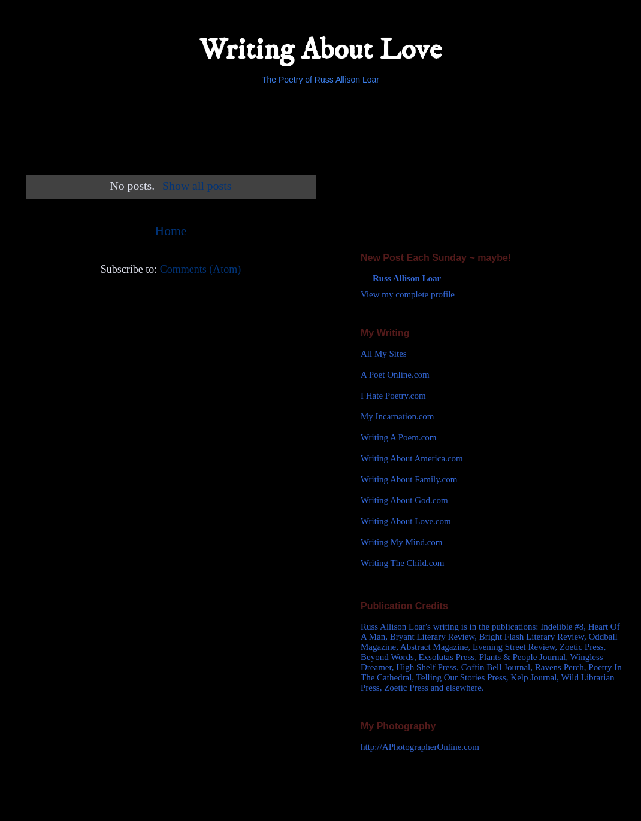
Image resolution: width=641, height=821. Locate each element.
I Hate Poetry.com (393, 395)
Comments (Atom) (200, 269)
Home (171, 231)
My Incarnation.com (397, 416)
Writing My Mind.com (401, 542)
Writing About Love (320, 50)
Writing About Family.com (409, 479)
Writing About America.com (412, 458)
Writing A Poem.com (398, 437)
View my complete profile (408, 294)
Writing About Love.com (406, 521)
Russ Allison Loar (407, 278)
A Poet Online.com (395, 374)
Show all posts (196, 185)
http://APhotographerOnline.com (420, 747)
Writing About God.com (404, 500)
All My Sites (384, 353)
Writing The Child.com (403, 563)
